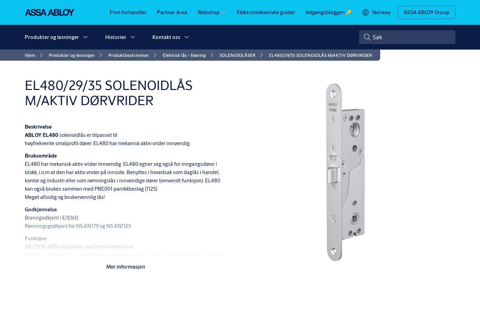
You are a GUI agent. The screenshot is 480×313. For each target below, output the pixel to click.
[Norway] (376, 12)
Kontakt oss (166, 37)
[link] (128, 12)
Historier (115, 37)
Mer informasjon (125, 266)
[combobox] (407, 37)
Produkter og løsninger (52, 37)
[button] (85, 37)
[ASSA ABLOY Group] (426, 12)
